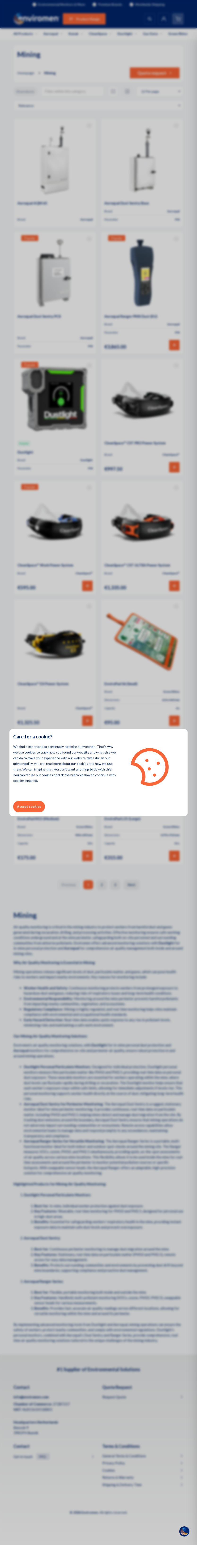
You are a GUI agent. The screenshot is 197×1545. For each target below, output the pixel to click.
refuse (30, 775)
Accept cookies (29, 806)
